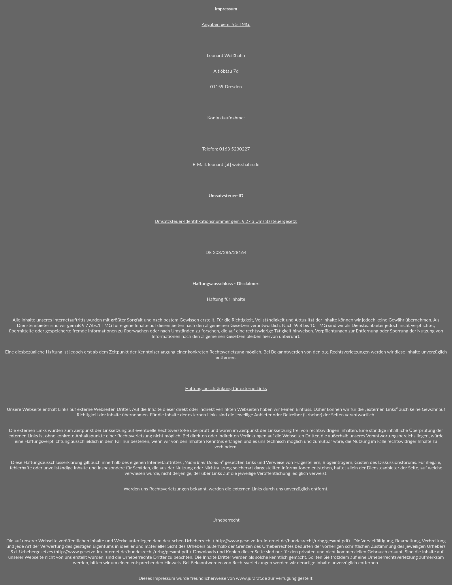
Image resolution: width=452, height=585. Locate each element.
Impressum (164, 578)
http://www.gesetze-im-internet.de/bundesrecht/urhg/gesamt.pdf (282, 540)
